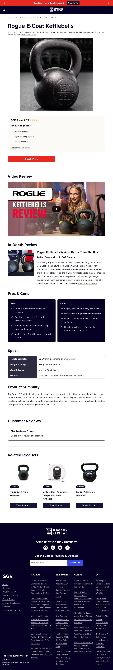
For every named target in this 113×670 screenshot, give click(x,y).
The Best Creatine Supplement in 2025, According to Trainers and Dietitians (63, 657)
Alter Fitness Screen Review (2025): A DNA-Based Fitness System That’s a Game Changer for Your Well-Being (41, 604)
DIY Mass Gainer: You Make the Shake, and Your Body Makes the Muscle (103, 657)
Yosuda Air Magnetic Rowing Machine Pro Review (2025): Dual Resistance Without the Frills (41, 622)
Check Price (31, 158)
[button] (4, 3)
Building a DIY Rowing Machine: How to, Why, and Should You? (102, 622)
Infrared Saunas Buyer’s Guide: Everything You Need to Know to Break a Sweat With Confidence (83, 600)
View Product (23, 505)
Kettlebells (34, 18)
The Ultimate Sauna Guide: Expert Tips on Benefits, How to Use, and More (83, 618)
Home (10, 18)
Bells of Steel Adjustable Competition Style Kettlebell (55, 495)
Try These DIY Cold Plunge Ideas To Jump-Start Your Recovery (102, 640)
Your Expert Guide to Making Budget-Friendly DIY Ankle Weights (103, 586)
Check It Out (73, 3)
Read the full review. (87, 283)
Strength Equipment (23, 18)
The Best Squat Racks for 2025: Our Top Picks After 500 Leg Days (62, 640)
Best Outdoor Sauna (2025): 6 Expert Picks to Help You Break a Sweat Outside (63, 622)
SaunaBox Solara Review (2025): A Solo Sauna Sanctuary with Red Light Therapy (41, 653)
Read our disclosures (28, 34)
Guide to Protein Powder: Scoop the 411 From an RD (83, 583)
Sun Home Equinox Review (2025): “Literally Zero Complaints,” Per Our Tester (41, 638)
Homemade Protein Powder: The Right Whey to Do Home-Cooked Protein (103, 604)
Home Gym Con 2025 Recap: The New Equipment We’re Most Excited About (83, 647)
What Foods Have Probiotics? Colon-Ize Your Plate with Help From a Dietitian (83, 632)
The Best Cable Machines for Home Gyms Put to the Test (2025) (63, 606)
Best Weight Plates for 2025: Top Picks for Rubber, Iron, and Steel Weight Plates (63, 588)
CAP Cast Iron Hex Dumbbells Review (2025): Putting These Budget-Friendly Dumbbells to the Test (40, 586)
